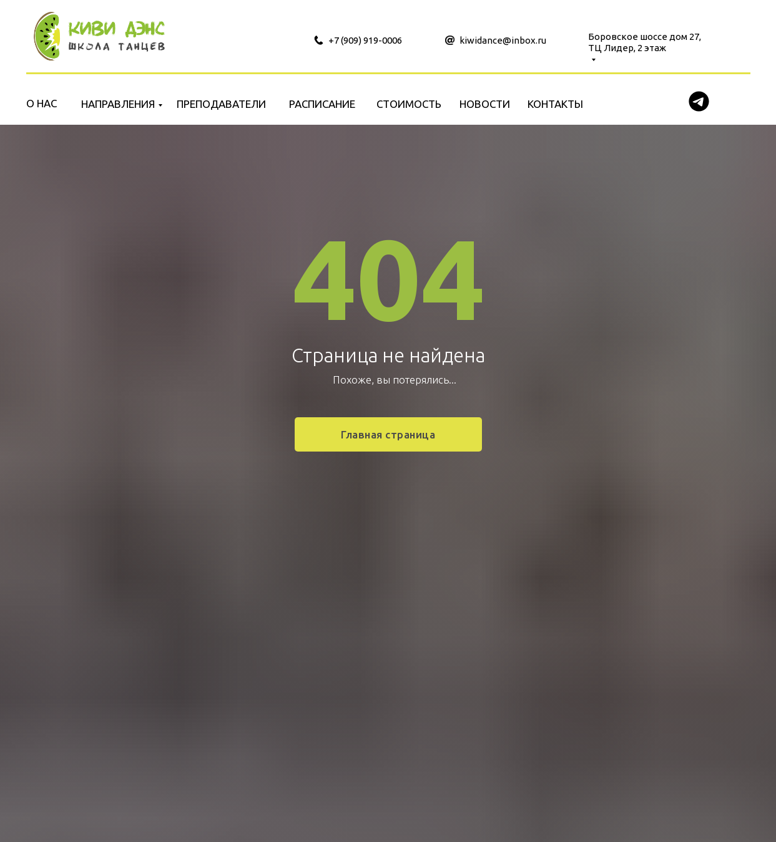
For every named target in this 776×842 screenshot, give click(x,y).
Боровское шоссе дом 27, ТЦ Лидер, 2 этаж (644, 42)
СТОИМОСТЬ (408, 104)
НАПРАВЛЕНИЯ (118, 104)
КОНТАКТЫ (555, 104)
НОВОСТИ (484, 104)
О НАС (41, 103)
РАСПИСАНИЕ (322, 104)
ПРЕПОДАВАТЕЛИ (221, 104)
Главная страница (388, 434)
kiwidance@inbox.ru (502, 40)
